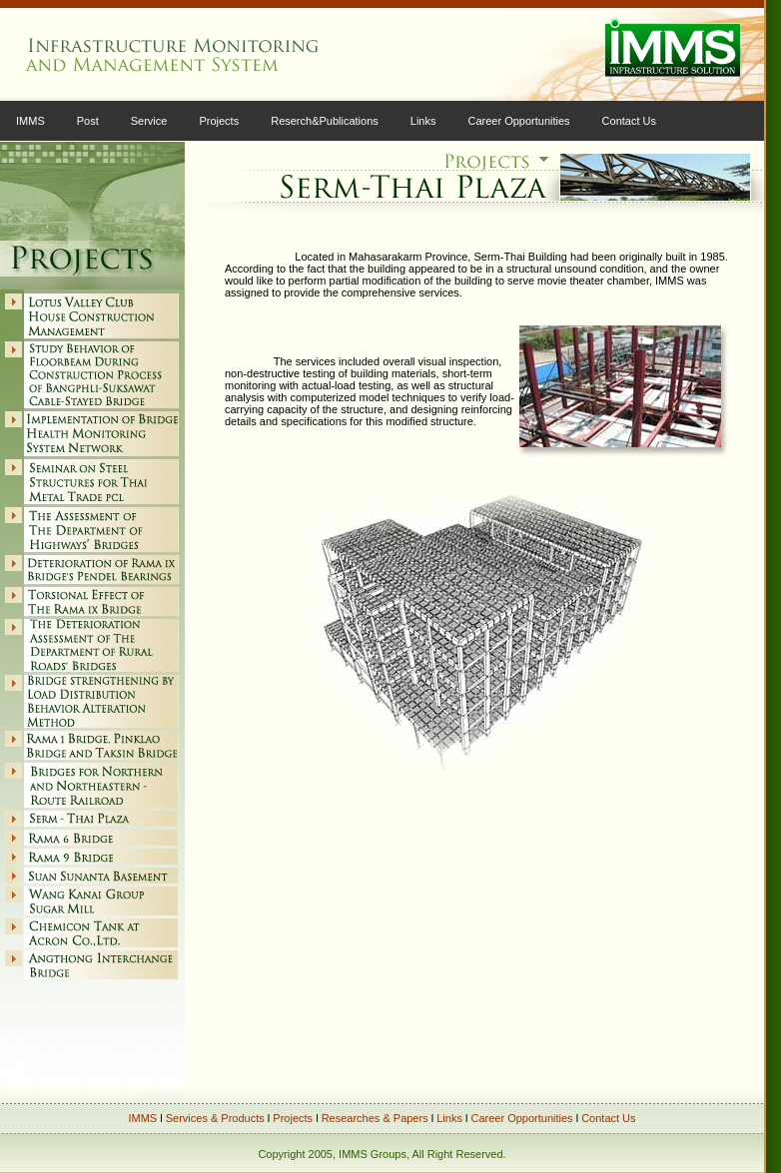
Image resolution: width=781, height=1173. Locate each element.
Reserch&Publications (325, 121)
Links (423, 121)
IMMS (30, 121)
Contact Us (629, 121)
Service (149, 121)
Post (88, 121)
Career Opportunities (519, 121)
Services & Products (215, 1118)
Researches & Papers (375, 1118)
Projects (219, 121)
